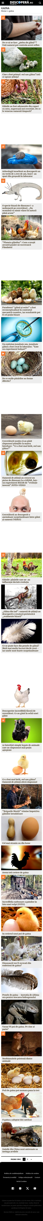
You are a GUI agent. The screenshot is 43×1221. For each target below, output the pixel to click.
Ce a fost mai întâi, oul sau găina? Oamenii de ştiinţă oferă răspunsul (19, 780)
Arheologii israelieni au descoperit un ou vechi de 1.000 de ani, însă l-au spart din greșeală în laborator (21, 174)
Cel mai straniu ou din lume (16, 843)
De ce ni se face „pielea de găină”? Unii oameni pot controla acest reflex (21, 43)
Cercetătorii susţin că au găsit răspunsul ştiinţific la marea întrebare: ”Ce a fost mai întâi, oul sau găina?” (21, 445)
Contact (37, 1177)
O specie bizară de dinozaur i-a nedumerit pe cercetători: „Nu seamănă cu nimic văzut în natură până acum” (19, 209)
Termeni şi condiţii (9, 1177)
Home (3, 11)
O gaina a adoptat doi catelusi (17, 1119)
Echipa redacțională (25, 1177)
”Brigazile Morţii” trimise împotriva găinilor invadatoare (20, 812)
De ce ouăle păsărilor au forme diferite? (17, 379)
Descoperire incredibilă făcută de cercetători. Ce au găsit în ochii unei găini (20, 713)
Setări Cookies (21, 1181)
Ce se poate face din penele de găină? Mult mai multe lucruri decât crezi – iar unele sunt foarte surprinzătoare (20, 648)
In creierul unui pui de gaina (16, 933)
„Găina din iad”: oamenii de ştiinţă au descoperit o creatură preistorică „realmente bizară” (21, 614)
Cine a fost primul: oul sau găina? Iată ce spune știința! (21, 75)
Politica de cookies (32, 1173)
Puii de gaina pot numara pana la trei (20, 1090)
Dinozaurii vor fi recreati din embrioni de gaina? (16, 964)
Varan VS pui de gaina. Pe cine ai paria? (18, 1027)
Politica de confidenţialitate (14, 1173)
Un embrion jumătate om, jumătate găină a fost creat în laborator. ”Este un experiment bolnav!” (20, 346)
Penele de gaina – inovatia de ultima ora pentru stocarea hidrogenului (20, 996)
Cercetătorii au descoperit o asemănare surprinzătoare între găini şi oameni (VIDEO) (21, 517)
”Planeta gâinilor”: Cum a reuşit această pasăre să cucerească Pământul (18, 245)
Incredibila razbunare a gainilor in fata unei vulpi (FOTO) (19, 903)
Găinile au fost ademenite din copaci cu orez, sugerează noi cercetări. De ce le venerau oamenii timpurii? (21, 108)
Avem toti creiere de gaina (15, 872)
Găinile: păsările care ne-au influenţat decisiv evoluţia (21, 580)
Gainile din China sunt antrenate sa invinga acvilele (20, 1150)
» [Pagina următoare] (31, 1159)
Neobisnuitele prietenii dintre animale (17, 1059)
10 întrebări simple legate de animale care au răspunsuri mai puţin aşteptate (20, 747)
